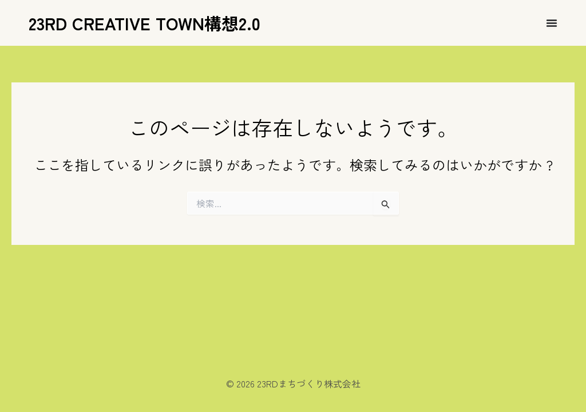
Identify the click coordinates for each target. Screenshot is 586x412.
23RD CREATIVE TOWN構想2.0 (144, 22)
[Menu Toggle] (551, 23)
